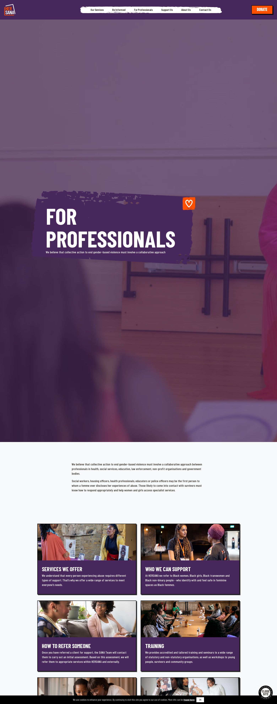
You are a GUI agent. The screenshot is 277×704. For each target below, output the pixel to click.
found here (189, 699)
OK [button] (200, 699)
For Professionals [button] (143, 9)
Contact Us (205, 9)
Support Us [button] (167, 9)
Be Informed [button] (119, 9)
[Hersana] (9, 9)
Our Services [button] (97, 9)
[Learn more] (86, 559)
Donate (262, 9)
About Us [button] (186, 9)
